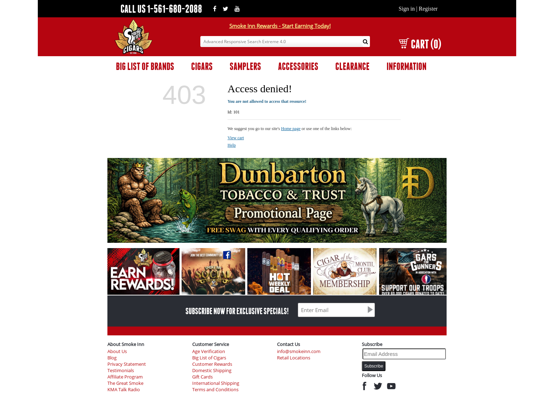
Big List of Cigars (209, 358)
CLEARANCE (352, 66)
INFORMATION (406, 66)
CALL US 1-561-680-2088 (161, 8)
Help (232, 145)
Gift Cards (202, 377)
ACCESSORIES (298, 66)
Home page (291, 128)
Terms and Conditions (215, 390)
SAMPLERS (245, 66)
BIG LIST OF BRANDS (145, 66)
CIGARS (202, 66)
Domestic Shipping (211, 371)
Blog (112, 358)
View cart (236, 137)
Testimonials (120, 371)
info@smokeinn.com (298, 351)
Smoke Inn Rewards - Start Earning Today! (280, 25)
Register (428, 9)
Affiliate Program (125, 377)
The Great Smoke (125, 383)
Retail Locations (293, 358)
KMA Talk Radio (123, 390)
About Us (117, 351)
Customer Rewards (212, 364)
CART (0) (420, 44)
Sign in (407, 9)
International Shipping (215, 383)
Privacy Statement (126, 364)
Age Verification (208, 351)
